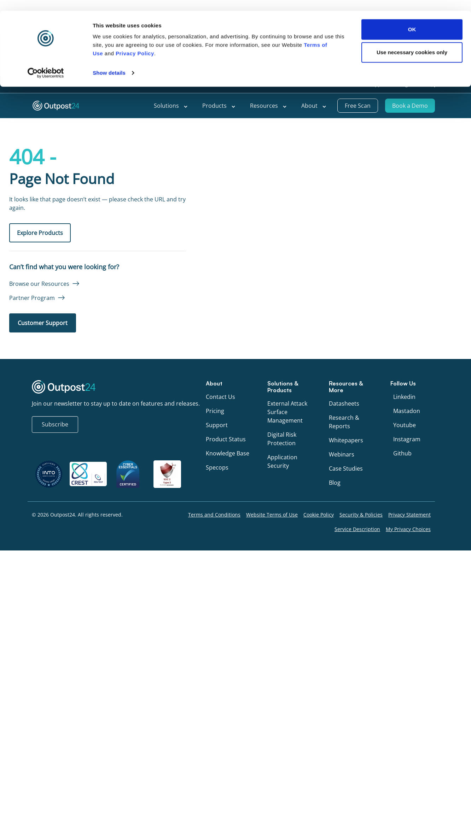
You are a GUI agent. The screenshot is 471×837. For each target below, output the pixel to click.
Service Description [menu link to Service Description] (357, 529)
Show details (109, 247)
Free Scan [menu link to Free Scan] (358, 106)
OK (412, 204)
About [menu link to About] (314, 106)
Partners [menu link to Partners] (347, 84)
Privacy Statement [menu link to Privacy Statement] (409, 514)
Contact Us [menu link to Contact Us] (220, 397)
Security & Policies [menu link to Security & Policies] (361, 514)
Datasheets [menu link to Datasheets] (344, 403)
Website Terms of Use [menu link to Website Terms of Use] (272, 514)
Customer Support (43, 323)
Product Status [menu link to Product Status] (226, 439)
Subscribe (55, 424)
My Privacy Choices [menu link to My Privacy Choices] (408, 529)
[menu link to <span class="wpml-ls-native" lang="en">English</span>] (410, 84)
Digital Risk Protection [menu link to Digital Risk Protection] (281, 439)
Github (402, 453)
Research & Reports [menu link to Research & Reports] (344, 422)
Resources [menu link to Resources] (268, 106)
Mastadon (406, 411)
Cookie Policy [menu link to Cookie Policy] (318, 514)
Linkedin (404, 397)
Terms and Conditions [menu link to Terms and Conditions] (214, 514)
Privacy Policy (135, 228)
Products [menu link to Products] (219, 106)
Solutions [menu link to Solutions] (171, 106)
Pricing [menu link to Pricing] (215, 411)
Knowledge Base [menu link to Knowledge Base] (227, 453)
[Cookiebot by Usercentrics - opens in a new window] (46, 247)
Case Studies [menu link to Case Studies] (346, 468)
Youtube (404, 425)
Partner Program (32, 298)
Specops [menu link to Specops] (217, 467)
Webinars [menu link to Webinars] (341, 454)
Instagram (406, 439)
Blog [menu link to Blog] (335, 483)
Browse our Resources (39, 284)
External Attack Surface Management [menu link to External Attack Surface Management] (287, 412)
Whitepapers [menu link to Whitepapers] (346, 440)
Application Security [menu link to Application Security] (282, 461)
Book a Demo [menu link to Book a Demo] (410, 106)
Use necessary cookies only (412, 227)
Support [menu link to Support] (378, 84)
